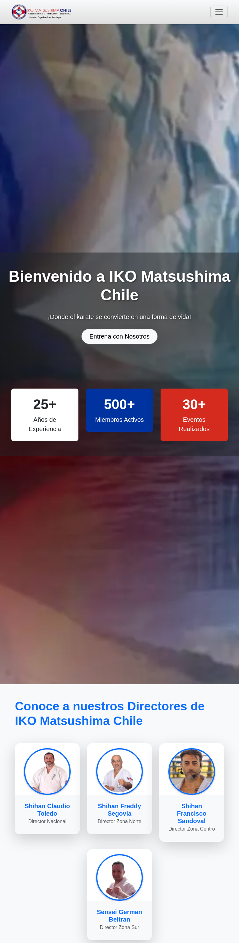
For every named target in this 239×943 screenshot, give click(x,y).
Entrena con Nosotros (119, 336)
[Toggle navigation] (219, 12)
